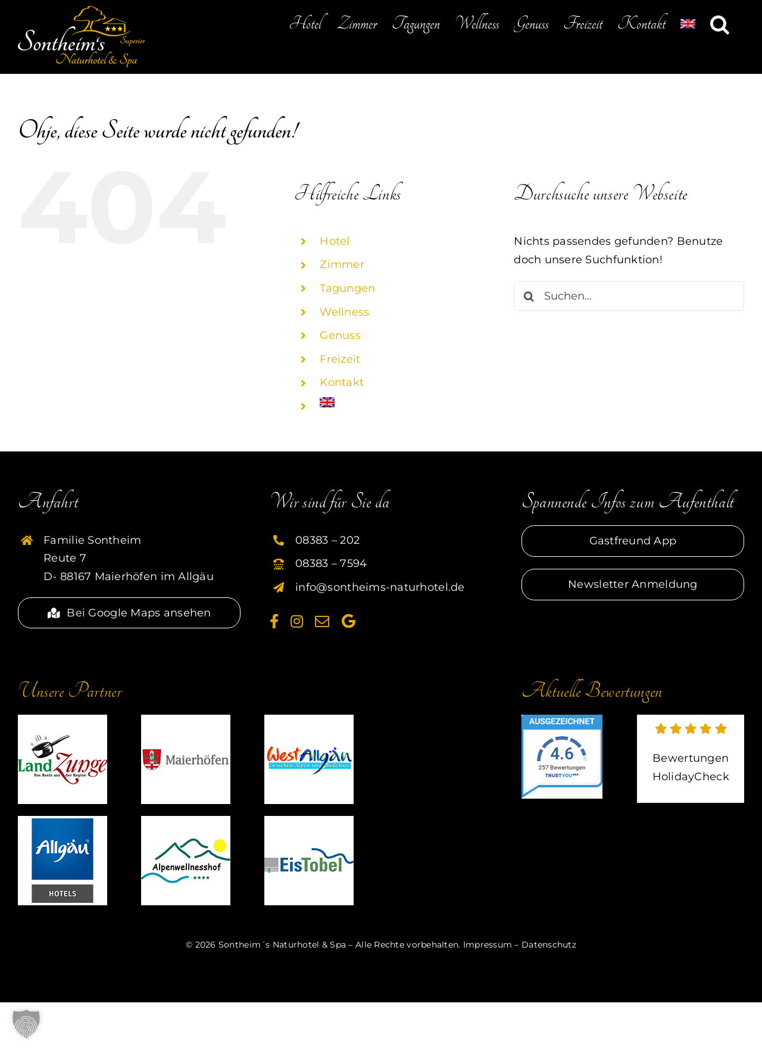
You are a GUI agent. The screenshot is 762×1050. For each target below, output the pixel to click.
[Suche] (529, 296)
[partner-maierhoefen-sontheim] (185, 720)
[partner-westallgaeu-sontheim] (309, 720)
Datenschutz (548, 944)
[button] (719, 24)
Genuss (340, 335)
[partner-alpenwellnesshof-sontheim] (185, 821)
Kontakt (342, 382)
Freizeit (340, 359)
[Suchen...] (629, 296)
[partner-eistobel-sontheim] (309, 821)
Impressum (487, 944)
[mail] (322, 621)
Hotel (334, 241)
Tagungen (347, 288)
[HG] (62, 821)
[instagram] (297, 621)
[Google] (348, 621)
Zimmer (342, 264)
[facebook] (274, 621)
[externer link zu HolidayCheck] (690, 759)
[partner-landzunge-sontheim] (62, 720)
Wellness (344, 312)
